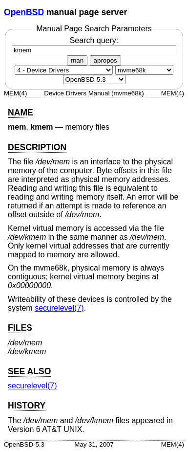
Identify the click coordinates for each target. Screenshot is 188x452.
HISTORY (26, 405)
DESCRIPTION (37, 147)
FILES (20, 328)
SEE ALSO (29, 371)
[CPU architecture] (144, 70)
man (77, 60)
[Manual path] (94, 79)
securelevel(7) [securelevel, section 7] (59, 308)
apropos (105, 60)
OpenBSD (24, 12)
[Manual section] (64, 70)
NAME (20, 112)
